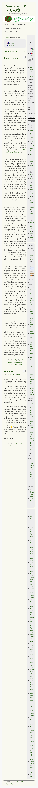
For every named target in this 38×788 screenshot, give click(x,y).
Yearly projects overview (13, 28)
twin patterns (31, 229)
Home (7, 24)
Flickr (31, 259)
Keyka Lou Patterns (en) (32, 338)
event (31, 165)
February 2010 (31, 737)
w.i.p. (31, 233)
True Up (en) (31, 481)
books (31, 189)
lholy (18, 61)
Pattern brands (21, 24)
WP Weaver (28, 784)
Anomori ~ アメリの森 (16, 8)
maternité (19, 362)
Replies (20, 364)
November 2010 (31, 696)
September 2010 (31, 709)
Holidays (8, 371)
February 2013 (31, 624)
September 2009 (31, 757)
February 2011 (31, 676)
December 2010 (31, 689)
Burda (23, 360)
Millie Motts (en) (31, 428)
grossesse (10, 362)
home (31, 185)
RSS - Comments (31, 74)
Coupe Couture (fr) (32, 494)
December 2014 (31, 551)
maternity (10, 364)
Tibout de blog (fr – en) (32, 445)
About (13, 24)
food (31, 174)
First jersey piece (13, 58)
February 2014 (31, 584)
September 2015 (31, 536)
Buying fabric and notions (13, 32)
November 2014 (31, 558)
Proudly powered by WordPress (11, 784)
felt (31, 170)
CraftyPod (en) (32, 290)
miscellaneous (17, 443)
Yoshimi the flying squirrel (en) (32, 390)
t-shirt (15, 364)
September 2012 (31, 630)
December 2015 (31, 523)
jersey (15, 362)
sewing (15, 360)
